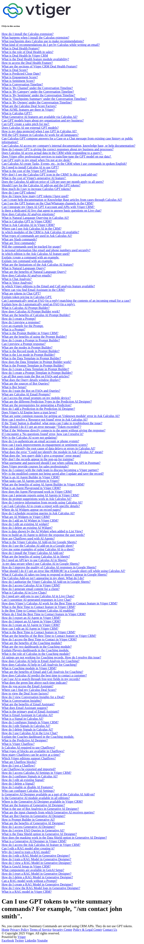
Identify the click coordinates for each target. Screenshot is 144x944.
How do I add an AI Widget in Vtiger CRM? (30, 520)
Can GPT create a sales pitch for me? (26, 124)
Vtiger (22, 937)
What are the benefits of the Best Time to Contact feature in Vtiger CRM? (49, 635)
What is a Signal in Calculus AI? (22, 718)
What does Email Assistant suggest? (25, 708)
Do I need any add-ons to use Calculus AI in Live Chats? (38, 596)
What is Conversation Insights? (22, 700)
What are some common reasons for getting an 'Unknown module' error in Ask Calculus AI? (61, 416)
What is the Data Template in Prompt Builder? (31, 358)
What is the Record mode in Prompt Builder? (30, 351)
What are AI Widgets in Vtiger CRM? (26, 517)
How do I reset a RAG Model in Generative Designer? (36, 873)
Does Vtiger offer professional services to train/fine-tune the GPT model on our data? (57, 156)
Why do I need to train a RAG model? (26, 852)
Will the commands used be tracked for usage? (31, 246)
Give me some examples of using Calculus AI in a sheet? (38, 549)
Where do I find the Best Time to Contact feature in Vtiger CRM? (44, 614)
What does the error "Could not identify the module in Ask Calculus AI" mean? (52, 452)
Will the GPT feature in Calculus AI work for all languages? (40, 135)
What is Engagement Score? (20, 77)
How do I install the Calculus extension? (28, 34)
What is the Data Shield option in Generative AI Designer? (39, 834)
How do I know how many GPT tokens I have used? (35, 196)
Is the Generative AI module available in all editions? (36, 798)
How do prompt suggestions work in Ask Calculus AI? (36, 499)
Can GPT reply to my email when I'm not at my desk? (36, 160)
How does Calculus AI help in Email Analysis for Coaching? (40, 661)
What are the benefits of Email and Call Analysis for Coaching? (42, 672)
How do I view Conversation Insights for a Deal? (33, 697)
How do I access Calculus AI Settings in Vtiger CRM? (36, 772)
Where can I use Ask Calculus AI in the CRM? (31, 228)
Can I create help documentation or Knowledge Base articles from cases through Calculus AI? (62, 199)
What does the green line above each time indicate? (34, 682)
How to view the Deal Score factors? (25, 693)
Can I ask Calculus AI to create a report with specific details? (41, 506)
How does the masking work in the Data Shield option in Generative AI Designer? (54, 837)
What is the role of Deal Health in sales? (27, 52)
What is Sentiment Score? (18, 80)
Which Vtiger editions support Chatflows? (29, 758)
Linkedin (30, 940)
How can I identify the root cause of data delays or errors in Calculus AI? (48, 448)
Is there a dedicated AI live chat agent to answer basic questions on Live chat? (51, 210)
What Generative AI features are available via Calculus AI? (39, 117)
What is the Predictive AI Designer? (25, 740)
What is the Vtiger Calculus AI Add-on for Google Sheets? (39, 542)
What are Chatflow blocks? (19, 762)
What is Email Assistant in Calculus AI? (27, 715)
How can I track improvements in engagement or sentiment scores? (45, 444)
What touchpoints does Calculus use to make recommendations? (43, 41)
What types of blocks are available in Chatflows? (33, 751)
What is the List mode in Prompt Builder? (28, 354)
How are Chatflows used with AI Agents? (28, 538)
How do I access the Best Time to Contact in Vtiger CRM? (39, 639)
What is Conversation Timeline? (22, 84)
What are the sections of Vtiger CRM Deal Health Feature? (39, 66)
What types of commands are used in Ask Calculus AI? (37, 235)
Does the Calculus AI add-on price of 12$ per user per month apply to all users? (53, 181)
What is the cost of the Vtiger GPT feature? (29, 171)
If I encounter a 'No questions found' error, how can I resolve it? (42, 434)
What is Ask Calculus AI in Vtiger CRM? (28, 225)
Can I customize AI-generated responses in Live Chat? (36, 599)
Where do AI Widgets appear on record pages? (31, 509)
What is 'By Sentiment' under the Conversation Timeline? (38, 95)
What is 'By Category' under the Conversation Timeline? (38, 91)
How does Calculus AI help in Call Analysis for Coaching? (39, 664)
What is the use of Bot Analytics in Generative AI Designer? (40, 808)
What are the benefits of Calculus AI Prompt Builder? (36, 315)
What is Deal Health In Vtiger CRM (25, 55)
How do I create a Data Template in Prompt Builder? (35, 369)
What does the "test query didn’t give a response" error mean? (41, 455)
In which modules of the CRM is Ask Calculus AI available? (40, 232)
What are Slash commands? (19, 239)
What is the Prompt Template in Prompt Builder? (33, 365)
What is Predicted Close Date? (21, 73)
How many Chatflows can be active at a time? (31, 754)
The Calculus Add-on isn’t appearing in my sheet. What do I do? (43, 578)
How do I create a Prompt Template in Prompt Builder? (37, 372)
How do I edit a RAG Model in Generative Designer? (36, 855)
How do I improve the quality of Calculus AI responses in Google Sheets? (49, 567)
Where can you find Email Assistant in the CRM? (33, 290)
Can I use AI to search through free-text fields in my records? (41, 679)
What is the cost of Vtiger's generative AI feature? (34, 178)
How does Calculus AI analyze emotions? (28, 214)
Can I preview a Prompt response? (24, 344)
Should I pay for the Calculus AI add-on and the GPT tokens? (41, 185)
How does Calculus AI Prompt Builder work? (31, 311)
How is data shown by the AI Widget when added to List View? (42, 531)
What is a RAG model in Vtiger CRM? (27, 891)
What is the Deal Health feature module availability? (35, 59)
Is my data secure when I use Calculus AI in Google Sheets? (40, 563)
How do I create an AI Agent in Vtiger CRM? (31, 625)
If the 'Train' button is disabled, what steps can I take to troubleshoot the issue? (52, 423)
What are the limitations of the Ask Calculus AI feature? (37, 264)
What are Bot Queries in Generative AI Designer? (33, 816)
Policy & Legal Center (87, 929)
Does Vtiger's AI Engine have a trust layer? (29, 412)
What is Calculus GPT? (17, 113)
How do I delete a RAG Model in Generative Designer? (37, 877)
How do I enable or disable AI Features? (27, 787)
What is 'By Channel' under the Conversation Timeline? (37, 88)
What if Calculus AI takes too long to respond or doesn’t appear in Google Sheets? (54, 574)
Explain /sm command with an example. (27, 261)
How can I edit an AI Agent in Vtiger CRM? (30, 628)
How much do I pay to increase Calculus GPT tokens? (36, 189)
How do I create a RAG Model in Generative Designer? (37, 884)
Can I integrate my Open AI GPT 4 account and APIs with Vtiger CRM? (48, 207)
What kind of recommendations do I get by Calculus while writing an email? (51, 44)
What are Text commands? (19, 243)
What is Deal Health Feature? (20, 48)
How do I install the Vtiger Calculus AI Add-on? (33, 553)
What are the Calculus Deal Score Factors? (29, 106)
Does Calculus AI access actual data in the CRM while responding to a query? (52, 153)
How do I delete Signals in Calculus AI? (27, 729)
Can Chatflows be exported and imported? (29, 769)
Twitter (19, 940)
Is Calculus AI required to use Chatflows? (28, 747)
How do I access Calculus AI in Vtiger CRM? (31, 585)
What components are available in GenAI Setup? (33, 870)
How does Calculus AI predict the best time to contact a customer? (44, 675)
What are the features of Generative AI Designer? (33, 805)
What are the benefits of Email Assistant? (28, 704)
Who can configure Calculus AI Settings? (28, 790)
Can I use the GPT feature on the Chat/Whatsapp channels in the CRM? (47, 203)
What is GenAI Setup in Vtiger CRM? (26, 866)
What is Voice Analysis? (17, 282)
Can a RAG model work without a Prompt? (29, 881)
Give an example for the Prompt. (23, 326)
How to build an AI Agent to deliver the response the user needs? (43, 535)
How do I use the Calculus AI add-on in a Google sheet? (38, 545)
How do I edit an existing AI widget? (25, 524)
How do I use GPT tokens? (19, 192)
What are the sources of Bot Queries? (25, 383)
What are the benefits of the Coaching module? (32, 643)
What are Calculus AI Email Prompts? (26, 394)
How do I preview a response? (21, 322)
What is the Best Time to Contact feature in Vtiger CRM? (38, 607)
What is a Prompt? (13, 329)
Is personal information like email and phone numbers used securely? (46, 250)
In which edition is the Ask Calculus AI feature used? (36, 253)
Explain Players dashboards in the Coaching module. (35, 650)
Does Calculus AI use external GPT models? (30, 127)
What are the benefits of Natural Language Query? (34, 271)
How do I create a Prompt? (19, 318)
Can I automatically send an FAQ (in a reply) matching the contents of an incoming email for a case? (66, 300)
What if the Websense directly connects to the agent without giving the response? (53, 430)
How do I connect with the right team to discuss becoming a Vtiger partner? (50, 470)
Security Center (62, 929)
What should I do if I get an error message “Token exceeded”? (41, 426)
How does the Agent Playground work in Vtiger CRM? (37, 491)
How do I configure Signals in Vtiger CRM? (30, 722)
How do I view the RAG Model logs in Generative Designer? (41, 888)
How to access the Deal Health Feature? (27, 62)
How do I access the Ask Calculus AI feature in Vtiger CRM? (41, 844)
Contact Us (110, 929)
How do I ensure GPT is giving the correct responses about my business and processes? (58, 149)
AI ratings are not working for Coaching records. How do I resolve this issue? (51, 657)
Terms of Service (41, 929)
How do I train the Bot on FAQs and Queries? (31, 390)
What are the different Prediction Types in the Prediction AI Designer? (47, 401)
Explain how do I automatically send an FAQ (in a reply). (38, 304)
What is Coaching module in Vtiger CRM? (29, 668)
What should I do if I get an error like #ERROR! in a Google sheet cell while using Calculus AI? (63, 571)
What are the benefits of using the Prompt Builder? (34, 336)
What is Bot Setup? (14, 387)
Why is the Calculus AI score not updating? (29, 437)
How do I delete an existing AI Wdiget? (27, 527)
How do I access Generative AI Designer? (28, 826)
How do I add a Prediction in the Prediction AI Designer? (38, 408)
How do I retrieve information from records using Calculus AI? (42, 502)
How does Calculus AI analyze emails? (27, 275)
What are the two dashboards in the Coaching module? (37, 646)
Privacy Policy (19, 929)
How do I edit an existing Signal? (23, 780)
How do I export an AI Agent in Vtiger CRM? (31, 617)
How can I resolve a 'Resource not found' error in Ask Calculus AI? (45, 419)
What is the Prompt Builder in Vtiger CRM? (30, 333)
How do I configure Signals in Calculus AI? (30, 776)
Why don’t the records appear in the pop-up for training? (38, 459)
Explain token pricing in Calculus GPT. (27, 297)
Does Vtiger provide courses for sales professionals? (35, 466)
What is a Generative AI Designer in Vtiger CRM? (34, 841)
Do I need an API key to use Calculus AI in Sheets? (34, 560)
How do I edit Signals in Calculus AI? (26, 726)
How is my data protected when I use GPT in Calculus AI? (39, 131)
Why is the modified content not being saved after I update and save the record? (53, 473)
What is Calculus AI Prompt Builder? (26, 308)
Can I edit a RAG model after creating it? (28, 848)
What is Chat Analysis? (17, 279)
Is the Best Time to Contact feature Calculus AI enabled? (38, 610)
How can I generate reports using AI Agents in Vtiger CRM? (40, 495)
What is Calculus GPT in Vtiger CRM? (27, 221)
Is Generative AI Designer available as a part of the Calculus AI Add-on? (48, 794)
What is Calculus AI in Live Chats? (24, 592)
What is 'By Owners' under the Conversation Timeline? (37, 102)
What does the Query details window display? (31, 380)
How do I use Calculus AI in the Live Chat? (30, 733)
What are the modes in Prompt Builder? (27, 347)
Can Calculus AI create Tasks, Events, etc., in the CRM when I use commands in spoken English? (64, 163)
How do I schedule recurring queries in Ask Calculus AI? (38, 513)
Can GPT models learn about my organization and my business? (43, 120)
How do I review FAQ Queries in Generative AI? (33, 830)
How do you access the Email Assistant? (27, 686)
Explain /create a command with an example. (30, 257)
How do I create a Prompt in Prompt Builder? (31, 340)
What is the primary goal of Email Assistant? (30, 711)
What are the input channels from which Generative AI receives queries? (48, 812)
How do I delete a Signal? (18, 783)
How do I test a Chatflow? (18, 765)
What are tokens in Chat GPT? (21, 293)
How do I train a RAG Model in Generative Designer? (36, 859)
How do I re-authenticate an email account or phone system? (40, 441)
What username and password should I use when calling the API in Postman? (51, 462)
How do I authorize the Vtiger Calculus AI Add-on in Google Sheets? (46, 581)
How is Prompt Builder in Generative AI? (28, 819)
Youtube (42, 940)
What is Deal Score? (15, 70)
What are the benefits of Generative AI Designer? (33, 823)
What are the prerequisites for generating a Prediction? (37, 405)
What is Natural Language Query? (23, 268)
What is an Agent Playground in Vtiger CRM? (31, 488)
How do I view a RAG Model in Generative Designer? (37, 863)
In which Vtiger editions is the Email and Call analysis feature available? (48, 286)
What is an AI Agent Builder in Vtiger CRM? (31, 477)
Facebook (8, 940)
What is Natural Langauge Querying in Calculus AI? (35, 217)
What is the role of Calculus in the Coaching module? (36, 653)
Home (5, 929)
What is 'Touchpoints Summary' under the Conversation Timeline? (44, 99)
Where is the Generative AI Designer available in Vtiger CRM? (42, 801)
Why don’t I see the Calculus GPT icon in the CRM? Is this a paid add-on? (49, 174)
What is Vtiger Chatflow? (18, 744)
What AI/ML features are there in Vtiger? (28, 109)
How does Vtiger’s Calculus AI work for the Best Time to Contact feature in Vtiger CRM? (59, 603)
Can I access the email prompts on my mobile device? (36, 398)
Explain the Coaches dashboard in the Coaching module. (38, 736)
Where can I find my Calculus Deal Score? (29, 690)
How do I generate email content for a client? (31, 589)
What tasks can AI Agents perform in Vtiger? (30, 481)
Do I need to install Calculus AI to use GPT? (30, 167)
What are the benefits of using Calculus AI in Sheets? (36, 556)
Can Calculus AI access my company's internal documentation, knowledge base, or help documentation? (68, 145)
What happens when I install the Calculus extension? (35, 37)
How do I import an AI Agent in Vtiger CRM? (31, 621)
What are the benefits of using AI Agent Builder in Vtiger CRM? (43, 484)
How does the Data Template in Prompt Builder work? (36, 362)
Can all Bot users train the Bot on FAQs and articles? (35, 376)
